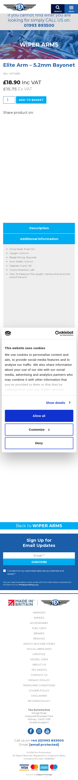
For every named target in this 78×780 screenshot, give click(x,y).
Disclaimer (39, 695)
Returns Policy (39, 700)
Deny (39, 443)
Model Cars (39, 659)
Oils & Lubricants (39, 648)
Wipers (39, 617)
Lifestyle (39, 654)
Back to (39, 525)
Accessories (39, 622)
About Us (39, 664)
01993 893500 (39, 25)
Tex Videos (39, 669)
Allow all (39, 416)
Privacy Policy (26, 584)
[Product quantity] (9, 100)
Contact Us (39, 674)
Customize (39, 429)
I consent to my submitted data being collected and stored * (35, 572)
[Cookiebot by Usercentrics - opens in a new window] (55, 333)
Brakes (39, 633)
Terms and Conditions (39, 685)
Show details (55, 402)
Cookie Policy (39, 690)
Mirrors (39, 612)
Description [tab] (39, 228)
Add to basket (31, 99)
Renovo (39, 638)
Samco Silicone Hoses (39, 643)
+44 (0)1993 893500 (47, 740)
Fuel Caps (39, 628)
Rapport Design (44, 775)
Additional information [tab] (39, 239)
